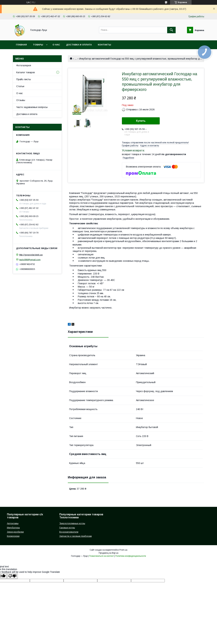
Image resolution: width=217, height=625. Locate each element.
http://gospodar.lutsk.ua (31, 254)
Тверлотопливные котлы (72, 523)
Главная (21, 44)
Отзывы (20, 100)
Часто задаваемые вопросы (32, 107)
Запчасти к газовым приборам (75, 536)
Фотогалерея (23, 65)
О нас (56, 44)
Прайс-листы (23, 79)
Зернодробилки (15, 532)
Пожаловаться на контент (101, 556)
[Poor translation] (12, 576)
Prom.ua (123, 550)
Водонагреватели (68, 532)
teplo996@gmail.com (30, 259)
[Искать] (171, 30)
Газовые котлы (67, 527)
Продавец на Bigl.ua (108, 553)
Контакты (104, 44)
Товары (38, 44)
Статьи (20, 86)
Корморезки (13, 536)
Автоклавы (12, 523)
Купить (141, 120)
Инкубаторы (13, 527)
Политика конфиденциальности (130, 556)
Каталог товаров (25, 72)
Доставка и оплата (79, 44)
